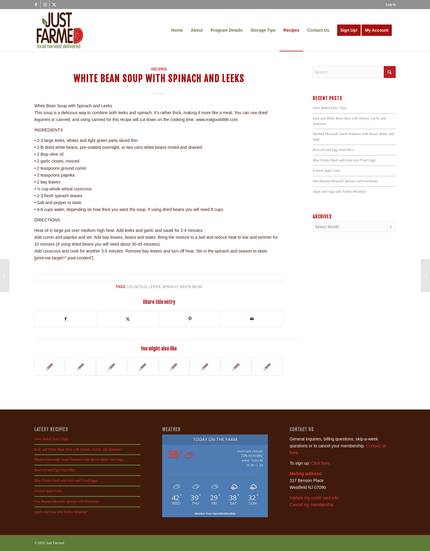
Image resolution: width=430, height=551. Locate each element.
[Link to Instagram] (45, 4)
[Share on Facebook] (66, 319)
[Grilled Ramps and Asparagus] (4, 275)
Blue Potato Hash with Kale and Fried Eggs (344, 160)
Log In (391, 4)
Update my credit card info (314, 497)
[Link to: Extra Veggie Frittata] (111, 367)
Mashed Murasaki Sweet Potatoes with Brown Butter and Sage (79, 459)
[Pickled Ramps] (425, 275)
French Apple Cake (326, 171)
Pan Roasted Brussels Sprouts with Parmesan (345, 181)
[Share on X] (128, 319)
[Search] (354, 72)
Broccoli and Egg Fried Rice (333, 150)
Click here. (321, 463)
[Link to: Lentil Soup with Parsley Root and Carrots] (143, 367)
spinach (170, 287)
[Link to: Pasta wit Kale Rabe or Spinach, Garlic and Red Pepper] (174, 367)
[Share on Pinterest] (190, 319)
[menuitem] (389, 4)
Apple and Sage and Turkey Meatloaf (339, 191)
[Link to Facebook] (36, 4)
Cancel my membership (312, 504)
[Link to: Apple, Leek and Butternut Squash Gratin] (236, 367)
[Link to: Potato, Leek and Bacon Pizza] (267, 367)
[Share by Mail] (252, 319)
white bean (191, 287)
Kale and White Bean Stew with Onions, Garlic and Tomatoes (78, 449)
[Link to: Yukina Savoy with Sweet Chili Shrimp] (49, 367)
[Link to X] (54, 4)
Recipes (159, 69)
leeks (154, 287)
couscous (137, 287)
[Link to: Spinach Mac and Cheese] (80, 367)
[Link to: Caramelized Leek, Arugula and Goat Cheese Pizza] (205, 367)
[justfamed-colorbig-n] (59, 30)
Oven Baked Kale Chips (330, 108)
